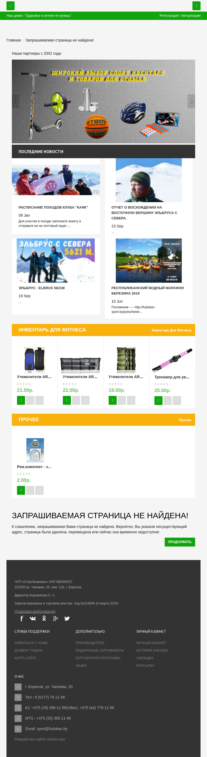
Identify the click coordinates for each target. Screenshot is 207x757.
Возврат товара (29, 650)
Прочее (185, 420)
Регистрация (169, 16)
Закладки (144, 658)
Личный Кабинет (151, 643)
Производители (89, 643)
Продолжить (180, 542)
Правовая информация (35, 611)
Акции (81, 666)
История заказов (152, 650)
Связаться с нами (31, 643)
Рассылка (145, 666)
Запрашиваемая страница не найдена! (60, 40)
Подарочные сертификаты (99, 650)
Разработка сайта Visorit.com (40, 739)
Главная (13, 40)
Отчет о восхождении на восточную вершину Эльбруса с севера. (144, 212)
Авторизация (191, 16)
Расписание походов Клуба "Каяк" (53, 207)
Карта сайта (25, 658)
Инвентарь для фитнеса (171, 330)
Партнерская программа (97, 658)
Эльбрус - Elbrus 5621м (42, 288)
